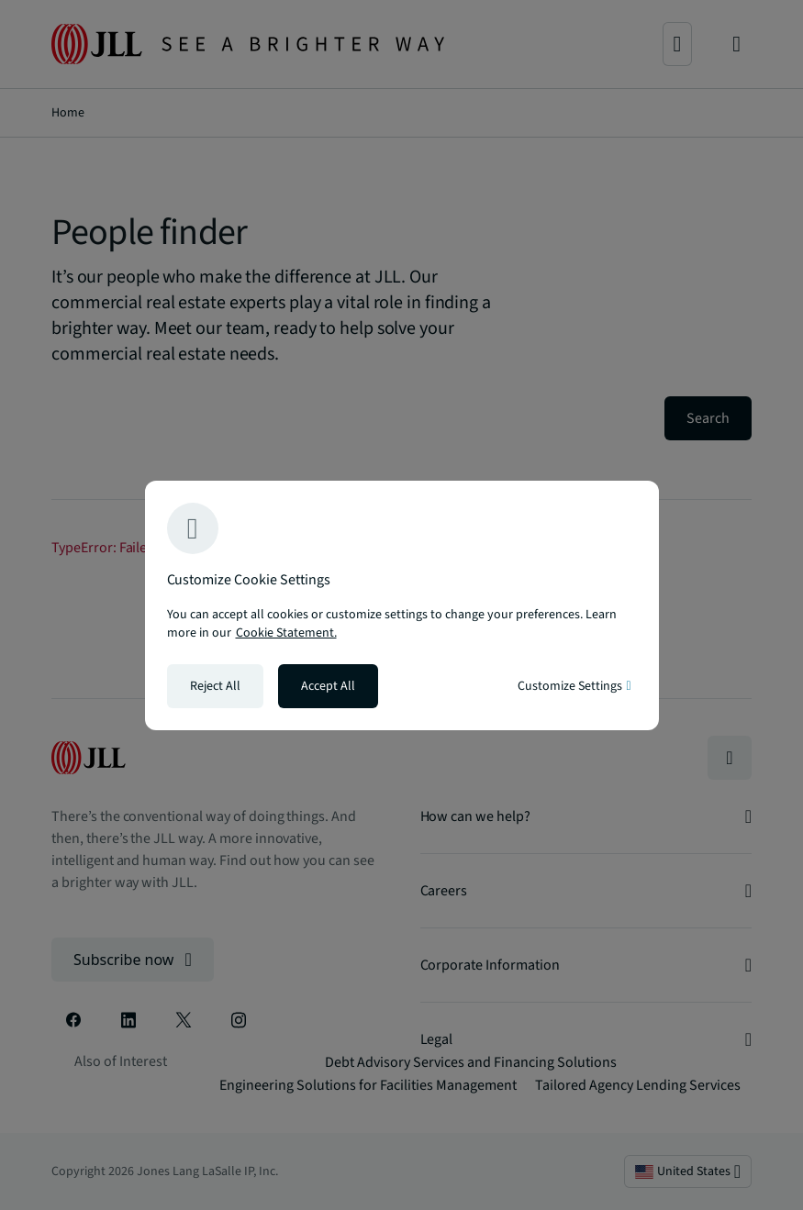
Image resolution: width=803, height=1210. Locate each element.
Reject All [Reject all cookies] (215, 686)
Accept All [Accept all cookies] (328, 686)
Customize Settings (574, 686)
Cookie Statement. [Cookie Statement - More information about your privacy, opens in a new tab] (286, 633)
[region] (402, 605)
